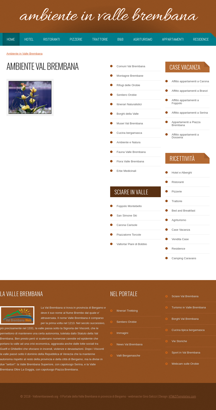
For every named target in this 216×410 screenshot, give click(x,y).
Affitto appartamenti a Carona (190, 81)
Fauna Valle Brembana (131, 152)
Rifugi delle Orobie (128, 85)
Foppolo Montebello (129, 206)
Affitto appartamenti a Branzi (190, 90)
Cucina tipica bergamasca (188, 330)
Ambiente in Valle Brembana (108, 16)
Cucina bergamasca (129, 132)
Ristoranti (51, 39)
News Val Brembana (130, 344)
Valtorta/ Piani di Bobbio (132, 244)
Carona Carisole (127, 225)
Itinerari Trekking (127, 310)
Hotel (28, 39)
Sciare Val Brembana (185, 296)
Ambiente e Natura (128, 142)
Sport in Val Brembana (186, 352)
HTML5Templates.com (182, 396)
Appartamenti (173, 39)
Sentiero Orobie (127, 94)
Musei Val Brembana (130, 123)
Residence (201, 39)
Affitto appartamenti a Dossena (185, 136)
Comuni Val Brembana (131, 66)
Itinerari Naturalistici (129, 104)
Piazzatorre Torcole (129, 234)
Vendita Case (180, 239)
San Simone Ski (127, 215)
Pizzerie (76, 39)
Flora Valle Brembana (130, 161)
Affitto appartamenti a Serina (190, 112)
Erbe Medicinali (126, 170)
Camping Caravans (184, 258)
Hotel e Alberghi (182, 172)
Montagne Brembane (130, 75)
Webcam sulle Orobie (185, 363)
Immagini (122, 333)
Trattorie (100, 39)
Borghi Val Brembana (185, 318)
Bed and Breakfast (183, 210)
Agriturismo (142, 39)
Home (11, 39)
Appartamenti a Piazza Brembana (186, 124)
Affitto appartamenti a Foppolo (185, 102)
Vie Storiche (179, 341)
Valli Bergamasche (128, 355)
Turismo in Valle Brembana (189, 307)
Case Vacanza (181, 229)
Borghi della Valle (128, 113)
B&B (120, 39)
